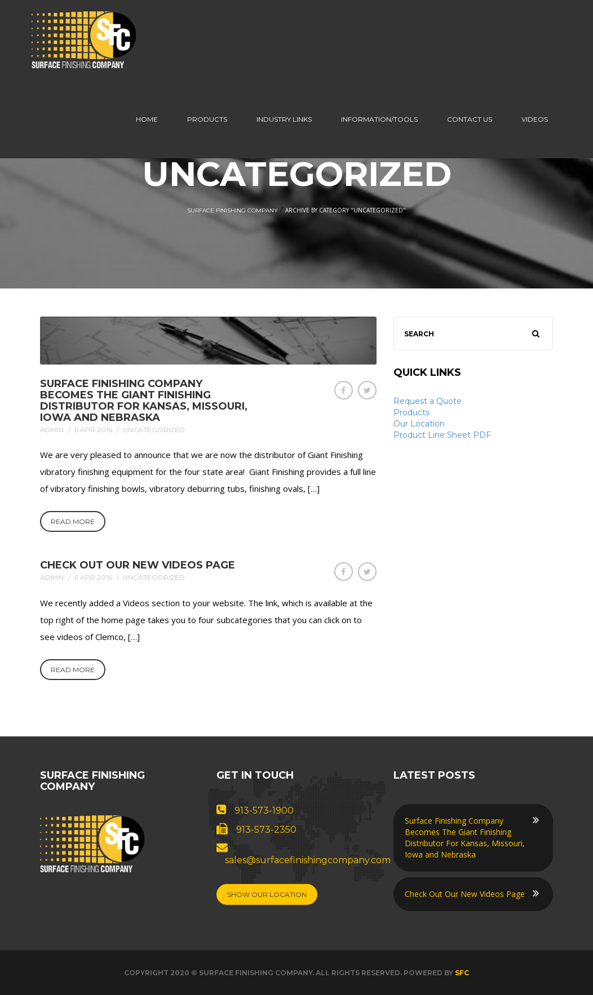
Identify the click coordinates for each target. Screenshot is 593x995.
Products (207, 119)
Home (147, 119)
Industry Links (284, 119)
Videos (534, 119)
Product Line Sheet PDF (442, 435)
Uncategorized (154, 429)
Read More (73, 521)
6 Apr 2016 (93, 429)
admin (52, 429)
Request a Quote (427, 401)
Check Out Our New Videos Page (137, 565)
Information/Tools (379, 119)
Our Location (419, 424)
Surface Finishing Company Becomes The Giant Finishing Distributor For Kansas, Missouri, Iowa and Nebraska (143, 400)
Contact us (469, 119)
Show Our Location (267, 894)
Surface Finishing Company (232, 210)
